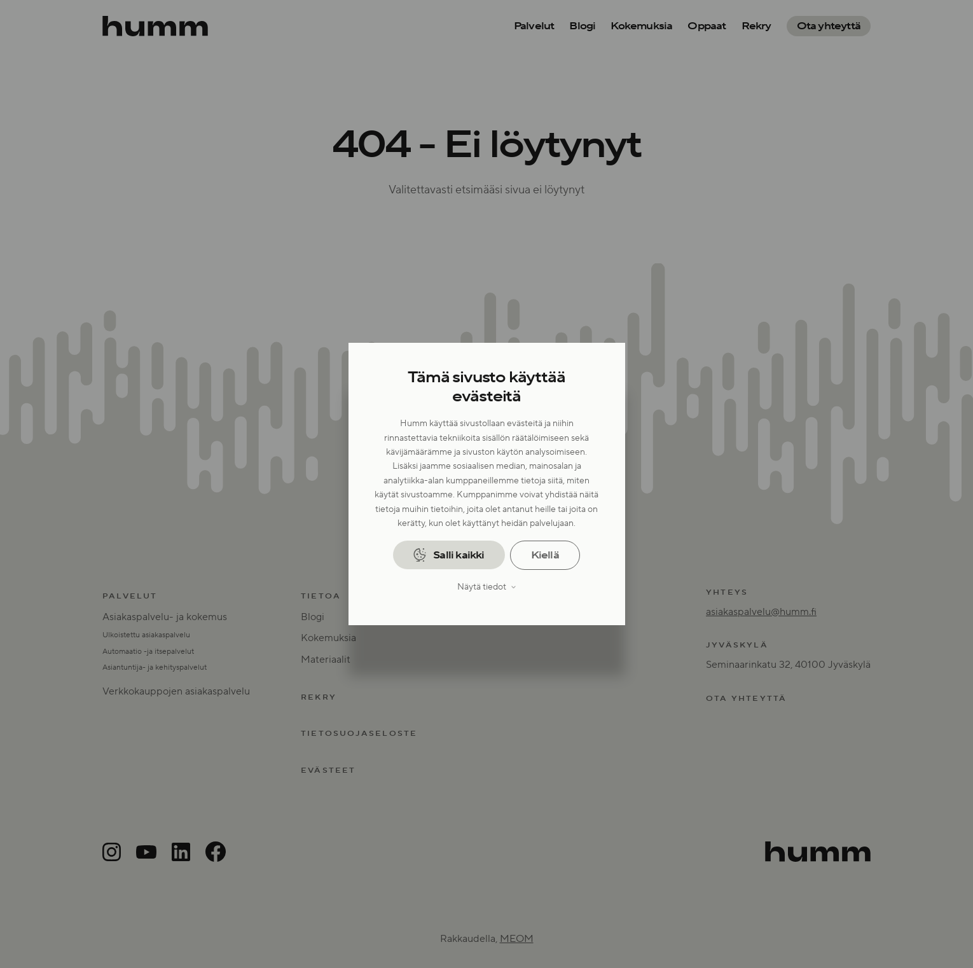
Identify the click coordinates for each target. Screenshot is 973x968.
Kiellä (545, 555)
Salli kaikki (458, 555)
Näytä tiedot (481, 587)
